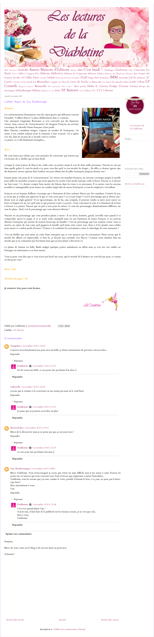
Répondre (15, 354)
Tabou (87, 90)
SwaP (81, 91)
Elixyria (129, 73)
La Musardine (41, 82)
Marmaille (41, 86)
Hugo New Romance (98, 77)
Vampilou (15, 345)
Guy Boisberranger (20, 468)
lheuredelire (17, 427)
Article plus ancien (110, 619)
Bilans (73, 70)
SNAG (57, 90)
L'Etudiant (16, 82)
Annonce (13, 70)
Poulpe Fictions (118, 86)
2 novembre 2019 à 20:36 (33, 386)
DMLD (21, 73)
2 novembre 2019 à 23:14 (36, 427)
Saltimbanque (23, 90)
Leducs (125, 82)
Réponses (18, 360)
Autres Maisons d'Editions (49, 69)
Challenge (109, 70)
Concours (139, 70)
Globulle (42, 78)
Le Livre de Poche (77, 82)
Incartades (124, 77)
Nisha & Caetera (97, 86)
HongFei (76, 77)
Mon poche (80, 86)
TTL (93, 90)
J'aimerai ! (141, 77)
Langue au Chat (58, 82)
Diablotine (22, 366)
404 (6, 70)
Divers (14, 74)
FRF (23, 77)
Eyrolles (16, 77)
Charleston (121, 70)
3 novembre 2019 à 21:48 (44, 504)
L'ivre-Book (27, 82)
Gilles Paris (32, 77)
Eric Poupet (139, 73)
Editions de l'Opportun (75, 73)
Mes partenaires (54, 86)
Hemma (67, 77)
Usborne (108, 90)
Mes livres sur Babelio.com (134, 184)
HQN (83, 77)
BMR (80, 70)
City (130, 70)
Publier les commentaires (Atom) (69, 629)
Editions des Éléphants (115, 73)
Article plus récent (15, 619)
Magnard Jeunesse (26, 86)
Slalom (36, 90)
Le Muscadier (95, 82)
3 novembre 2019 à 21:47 (44, 366)
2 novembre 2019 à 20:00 (33, 345)
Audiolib (23, 70)
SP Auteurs (69, 90)
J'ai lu (132, 77)
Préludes (134, 86)
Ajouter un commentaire (19, 533)
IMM (114, 77)
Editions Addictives (51, 73)
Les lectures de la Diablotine (137, 127)
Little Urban (137, 82)
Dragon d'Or (32, 73)
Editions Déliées (96, 73)
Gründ (50, 77)
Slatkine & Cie (47, 90)
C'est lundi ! (93, 69)
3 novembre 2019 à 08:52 (43, 468)
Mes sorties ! (67, 86)
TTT (99, 90)
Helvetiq (59, 77)
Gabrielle (15, 386)
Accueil (62, 619)
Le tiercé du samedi (112, 82)
